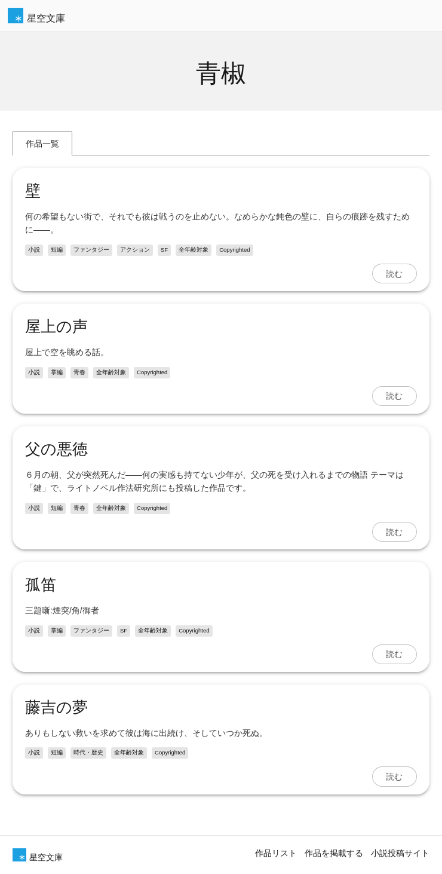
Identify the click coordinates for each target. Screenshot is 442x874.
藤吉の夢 (56, 707)
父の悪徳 (56, 449)
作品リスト (276, 853)
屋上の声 (56, 326)
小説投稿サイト (400, 853)
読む (394, 274)
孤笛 (40, 584)
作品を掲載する (334, 853)
